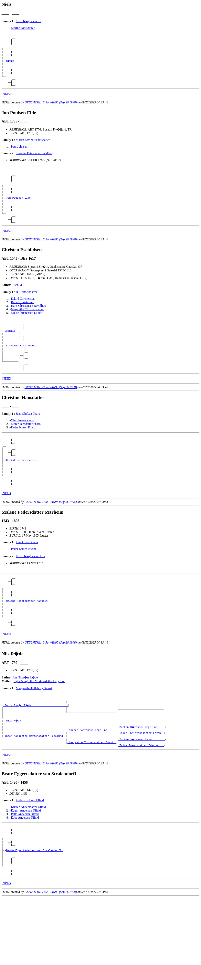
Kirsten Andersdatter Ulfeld (28, 864)
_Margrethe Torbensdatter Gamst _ (91, 799)
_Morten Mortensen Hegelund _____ (91, 785)
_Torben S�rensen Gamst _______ (141, 796)
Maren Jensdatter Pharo (26, 454)
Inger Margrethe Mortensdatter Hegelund (39, 731)
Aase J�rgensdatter (28, 21)
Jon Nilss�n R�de (25, 727)
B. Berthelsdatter (26, 312)
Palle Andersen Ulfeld (25, 871)
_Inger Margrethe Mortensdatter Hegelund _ (34, 792)
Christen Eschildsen (21, 370)
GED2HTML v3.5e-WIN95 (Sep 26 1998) (51, 112)
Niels (10, 66)
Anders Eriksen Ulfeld (30, 858)
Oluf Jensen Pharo (22, 450)
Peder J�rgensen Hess (30, 596)
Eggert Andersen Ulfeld (26, 868)
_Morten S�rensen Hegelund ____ (141, 781)
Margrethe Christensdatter (27, 329)
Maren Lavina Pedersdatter (33, 150)
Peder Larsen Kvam (23, 589)
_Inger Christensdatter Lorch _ (141, 789)
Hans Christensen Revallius (28, 325)
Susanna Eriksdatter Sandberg (34, 163)
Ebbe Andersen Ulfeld (25, 875)
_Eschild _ (10, 353)
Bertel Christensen (22, 322)
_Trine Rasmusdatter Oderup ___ (141, 803)
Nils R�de (14, 774)
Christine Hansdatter (22, 495)
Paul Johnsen (19, 156)
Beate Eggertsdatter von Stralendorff (34, 913)
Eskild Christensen (23, 318)
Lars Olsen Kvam (27, 582)
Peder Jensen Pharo (23, 457)
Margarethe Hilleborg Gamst (34, 738)
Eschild (17, 305)
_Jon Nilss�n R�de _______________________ (36, 757)
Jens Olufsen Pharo (28, 443)
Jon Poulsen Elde (19, 213)
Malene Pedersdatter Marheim (27, 646)
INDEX (6, 103)
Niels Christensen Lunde (26, 332)
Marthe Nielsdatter (23, 28)
